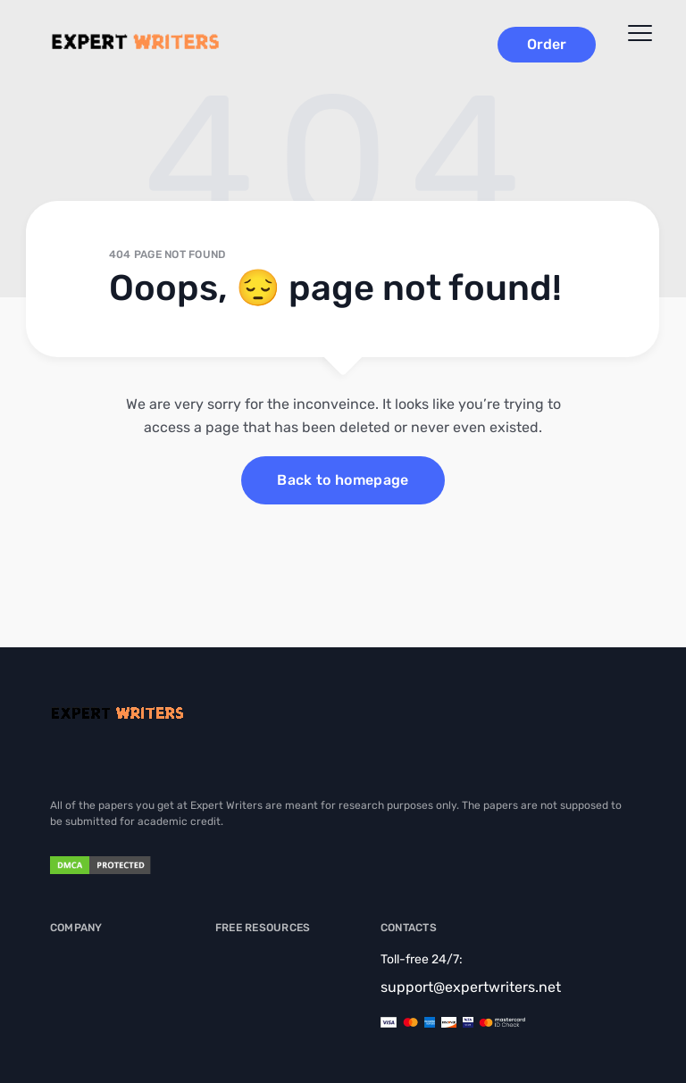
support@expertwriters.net (471, 987)
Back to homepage (342, 479)
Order (546, 44)
